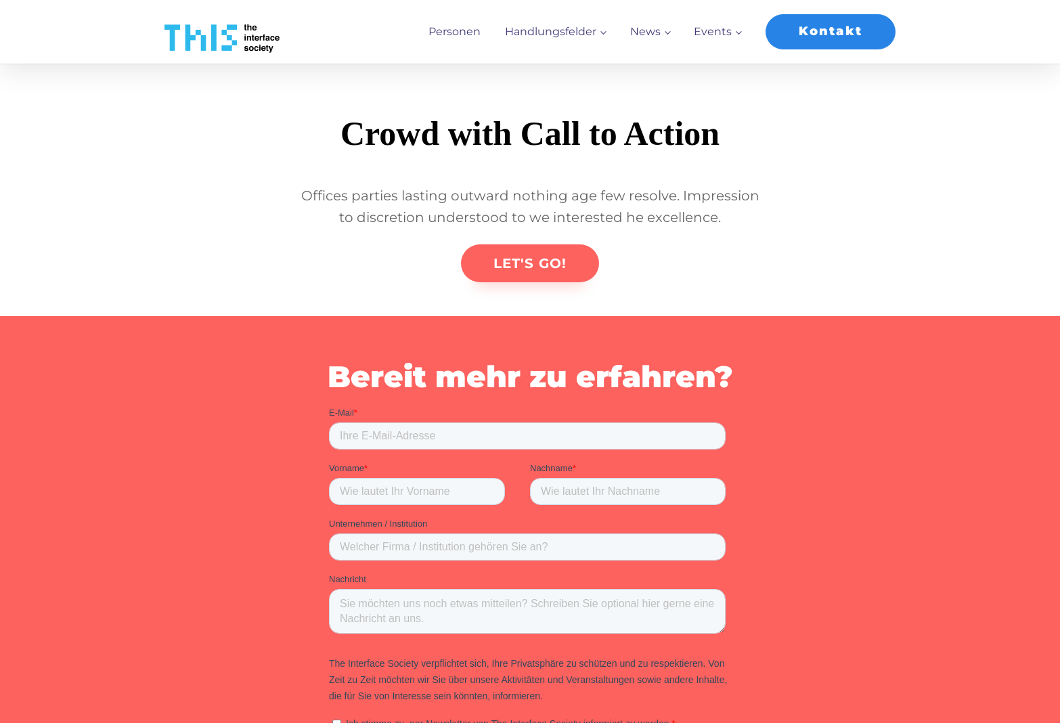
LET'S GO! (530, 263)
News (645, 31)
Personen (454, 31)
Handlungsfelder (550, 31)
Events (713, 31)
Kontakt (830, 31)
